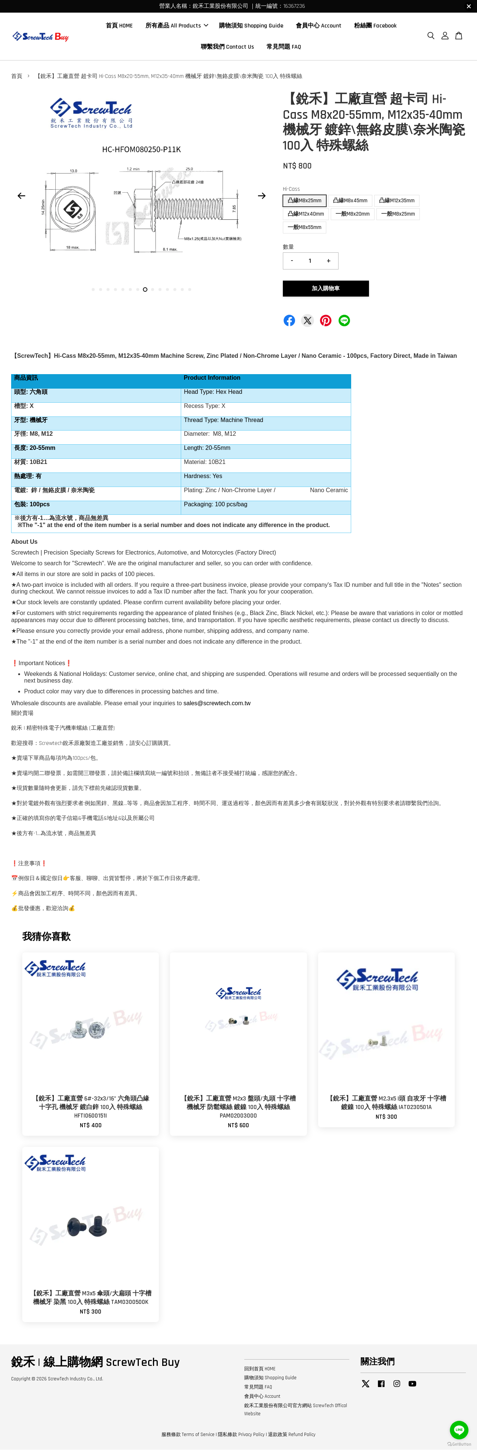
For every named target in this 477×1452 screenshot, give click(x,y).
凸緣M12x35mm (397, 202)
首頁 (16, 78)
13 (182, 292)
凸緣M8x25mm (304, 202)
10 (160, 292)
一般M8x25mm (398, 216)
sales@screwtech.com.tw (217, 705)
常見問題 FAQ (284, 48)
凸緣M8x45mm (350, 202)
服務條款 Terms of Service (188, 1436)
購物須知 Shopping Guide (251, 27)
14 (189, 292)
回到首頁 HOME (259, 1371)
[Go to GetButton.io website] (459, 1444)
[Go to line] (459, 1430)
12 (175, 292)
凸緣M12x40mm (306, 216)
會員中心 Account (319, 27)
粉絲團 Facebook (375, 27)
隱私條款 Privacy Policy (241, 1436)
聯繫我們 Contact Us (227, 48)
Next (261, 198)
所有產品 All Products (177, 27)
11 (167, 292)
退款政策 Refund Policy (292, 1436)
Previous (21, 198)
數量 (288, 249)
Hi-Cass (291, 191)
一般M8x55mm (304, 229)
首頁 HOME (119, 27)
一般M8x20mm (353, 216)
